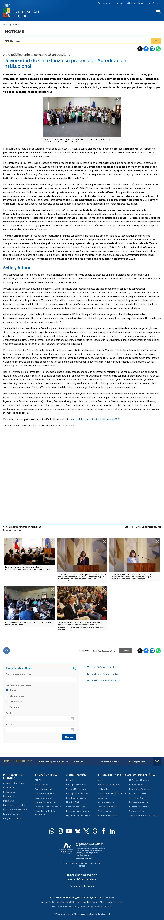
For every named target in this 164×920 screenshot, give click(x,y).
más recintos (117, 899)
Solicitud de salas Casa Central (144, 815)
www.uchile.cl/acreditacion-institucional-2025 (95, 419)
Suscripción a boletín (106, 680)
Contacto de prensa (105, 674)
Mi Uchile (131, 3)
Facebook (146, 49)
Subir (6, 650)
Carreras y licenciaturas (14, 783)
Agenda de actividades (109, 787)
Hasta (9, 724)
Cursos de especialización (15, 809)
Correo (141, 3)
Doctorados (8, 796)
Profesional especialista (14, 805)
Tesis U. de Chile (137, 798)
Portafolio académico (139, 806)
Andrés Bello (55, 899)
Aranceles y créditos (44, 793)
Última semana (16, 696)
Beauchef (67, 899)
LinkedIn (152, 49)
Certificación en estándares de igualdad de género (82, 863)
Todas (11, 690)
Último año (13, 707)
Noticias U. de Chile (104, 667)
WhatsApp (158, 49)
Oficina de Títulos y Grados (48, 806)
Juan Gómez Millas (96, 899)
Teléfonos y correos (77, 903)
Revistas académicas (139, 802)
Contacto (107, 903)
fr (153, 3)
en (149, 3)
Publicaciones (104, 814)
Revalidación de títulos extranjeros (45, 813)
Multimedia (103, 792)
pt (158, 3)
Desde (9, 713)
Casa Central (108, 895)
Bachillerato (9, 787)
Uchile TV (121, 796)
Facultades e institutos (76, 798)
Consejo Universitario (76, 784)
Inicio (5, 24)
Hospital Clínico (73, 802)
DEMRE (38, 780)
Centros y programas (76, 806)
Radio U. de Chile (106, 796)
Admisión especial (43, 789)
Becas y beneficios (44, 798)
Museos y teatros (106, 805)
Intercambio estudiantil (46, 802)
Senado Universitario (76, 789)
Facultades (103, 3)
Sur (108, 899)
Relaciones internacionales (79, 811)
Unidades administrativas (78, 815)
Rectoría (70, 780)
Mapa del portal (95, 903)
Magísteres (8, 800)
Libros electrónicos (138, 793)
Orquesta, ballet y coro (109, 809)
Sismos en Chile (136, 811)
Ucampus (144, 780)
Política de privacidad (99, 911)
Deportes (102, 800)
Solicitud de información (82, 883)
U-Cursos (119, 3)
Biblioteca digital (137, 784)
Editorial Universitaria (108, 818)
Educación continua (12, 814)
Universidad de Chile (69, 911)
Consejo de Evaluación (77, 793)
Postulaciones (41, 784)
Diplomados (9, 792)
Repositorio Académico (140, 789)
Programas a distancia (13, 818)
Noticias (16, 24)
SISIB (57, 911)
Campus (45, 899)
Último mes (14, 702)
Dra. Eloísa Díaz (80, 899)
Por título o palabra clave (19, 674)
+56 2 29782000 (59, 903)
